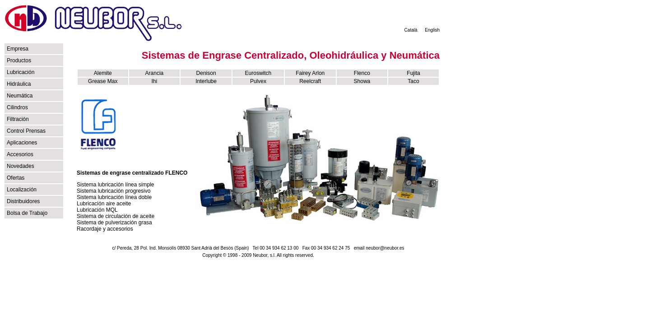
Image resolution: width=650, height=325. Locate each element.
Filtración (18, 119)
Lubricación (20, 72)
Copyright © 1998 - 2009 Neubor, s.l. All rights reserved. (258, 255)
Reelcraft (310, 81)
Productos (19, 60)
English (432, 30)
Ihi (155, 81)
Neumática (19, 96)
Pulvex (258, 81)
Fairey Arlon (310, 73)
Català (411, 30)
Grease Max (102, 81)
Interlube (206, 81)
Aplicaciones (22, 142)
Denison (206, 73)
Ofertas (15, 178)
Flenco (362, 73)
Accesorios (20, 154)
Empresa (17, 49)
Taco (413, 81)
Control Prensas (26, 131)
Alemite (103, 73)
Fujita (413, 73)
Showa (362, 81)
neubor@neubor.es (385, 248)
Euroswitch (258, 73)
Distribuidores (23, 201)
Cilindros (17, 107)
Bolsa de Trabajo (27, 213)
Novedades (20, 166)
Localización (22, 189)
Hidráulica (19, 84)
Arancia (154, 73)
